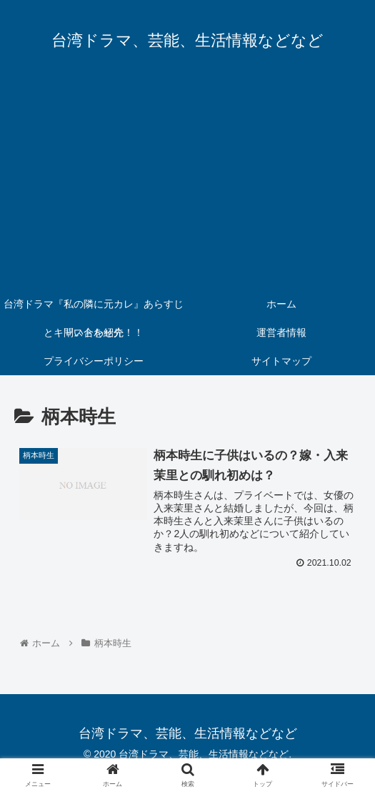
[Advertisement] (187, 183)
